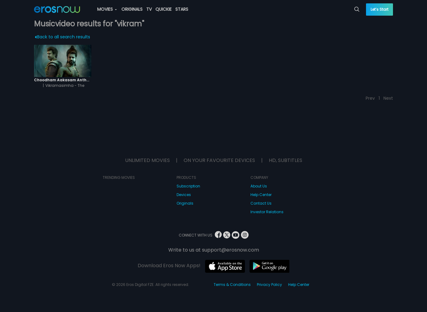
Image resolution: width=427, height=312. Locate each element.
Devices (184, 194)
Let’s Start (379, 9)
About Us (258, 186)
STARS (181, 9)
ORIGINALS (132, 9)
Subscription (188, 186)
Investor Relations (267, 211)
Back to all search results (62, 37)
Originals (185, 203)
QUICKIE (163, 9)
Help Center (261, 194)
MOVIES (107, 9)
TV (149, 9)
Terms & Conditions (232, 284)
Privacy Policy (269, 284)
